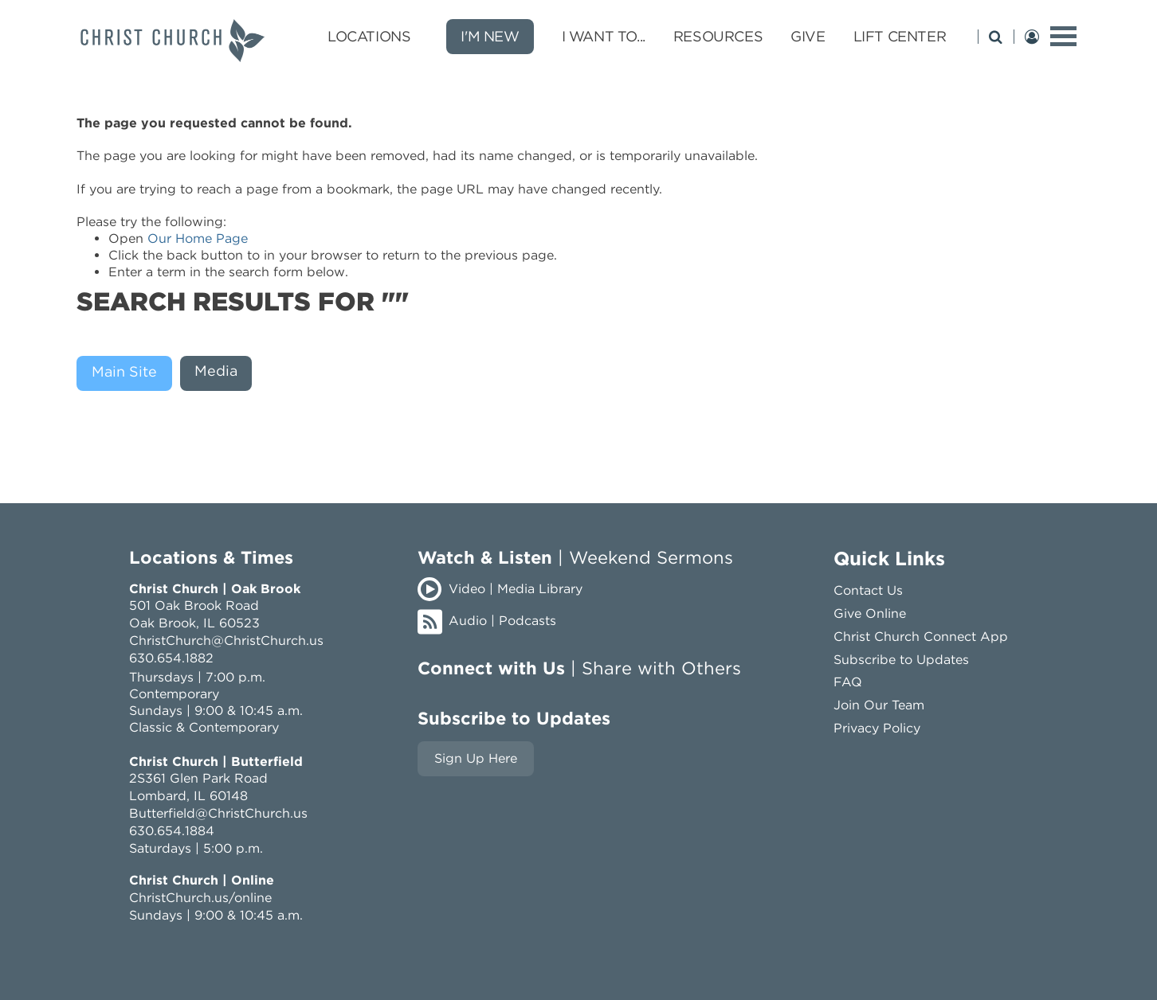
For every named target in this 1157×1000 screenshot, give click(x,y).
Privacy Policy (876, 728)
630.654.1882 (171, 658)
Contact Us (868, 590)
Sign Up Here (475, 758)
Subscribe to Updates (901, 659)
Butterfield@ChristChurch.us (218, 813)
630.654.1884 (171, 830)
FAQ (847, 681)
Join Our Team (878, 705)
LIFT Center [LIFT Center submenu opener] (900, 36)
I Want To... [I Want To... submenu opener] (603, 36)
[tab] (128, 373)
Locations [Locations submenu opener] (368, 36)
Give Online (869, 613)
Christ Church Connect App (920, 636)
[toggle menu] (1063, 36)
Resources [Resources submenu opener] (718, 36)
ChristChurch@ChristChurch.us (226, 640)
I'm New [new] (490, 36)
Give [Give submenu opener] (807, 36)
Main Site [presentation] (124, 371)
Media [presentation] (215, 370)
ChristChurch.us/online (200, 897)
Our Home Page (197, 238)
